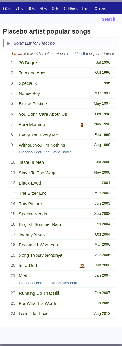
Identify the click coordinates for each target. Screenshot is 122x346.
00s (55, 8)
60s (7, 8)
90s (43, 8)
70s (19, 8)
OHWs (71, 8)
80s (31, 8)
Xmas (100, 8)
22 (82, 265)
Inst (86, 8)
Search (108, 19)
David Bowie (61, 152)
